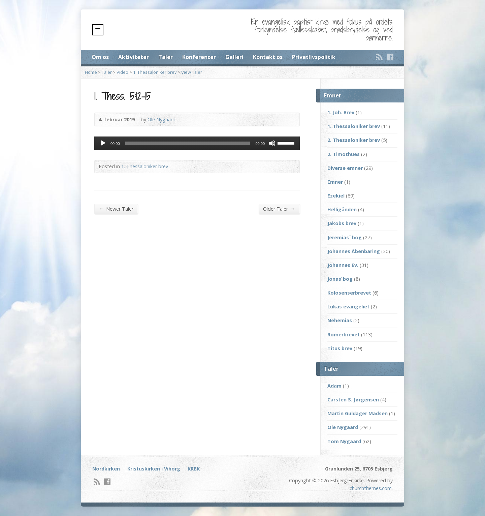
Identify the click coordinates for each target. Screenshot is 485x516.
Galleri (234, 57)
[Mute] (272, 143)
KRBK (194, 468)
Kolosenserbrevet (349, 293)
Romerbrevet (343, 334)
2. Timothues (343, 154)
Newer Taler (116, 208)
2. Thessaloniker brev (353, 140)
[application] (197, 143)
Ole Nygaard (161, 119)
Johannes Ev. (342, 265)
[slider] (187, 143)
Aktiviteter (133, 57)
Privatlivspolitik (313, 57)
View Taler (191, 72)
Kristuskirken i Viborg (153, 468)
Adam (334, 386)
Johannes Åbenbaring (353, 251)
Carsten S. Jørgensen (353, 399)
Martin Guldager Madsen (357, 413)
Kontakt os (268, 57)
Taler (165, 57)
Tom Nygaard (344, 441)
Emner (335, 182)
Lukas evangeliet (348, 306)
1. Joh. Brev (340, 112)
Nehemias (339, 320)
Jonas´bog (340, 279)
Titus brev (339, 348)
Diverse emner (345, 168)
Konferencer (199, 57)
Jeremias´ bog (344, 237)
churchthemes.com (371, 488)
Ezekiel (336, 195)
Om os (100, 57)
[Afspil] (103, 143)
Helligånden (342, 209)
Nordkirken (106, 468)
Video (122, 72)
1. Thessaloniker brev (154, 72)
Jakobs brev (341, 223)
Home (91, 72)
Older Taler (279, 208)
